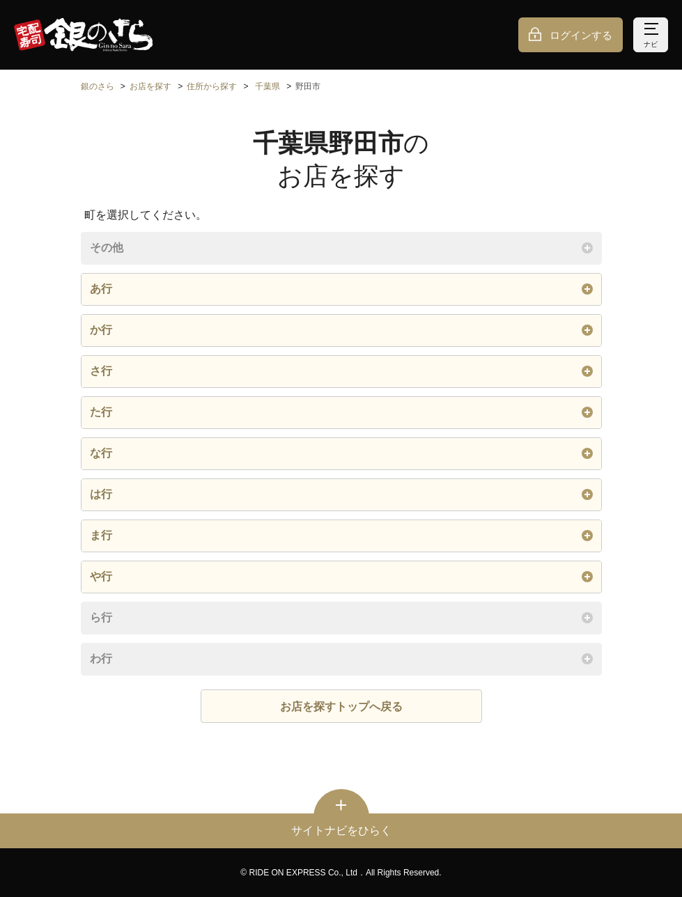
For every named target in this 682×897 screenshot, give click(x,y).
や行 (341, 576)
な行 (341, 453)
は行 (341, 494)
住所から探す (212, 86)
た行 (341, 412)
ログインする (581, 35)
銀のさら (97, 86)
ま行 (341, 535)
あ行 (341, 289)
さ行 (341, 371)
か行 (341, 330)
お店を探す (150, 86)
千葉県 (267, 86)
